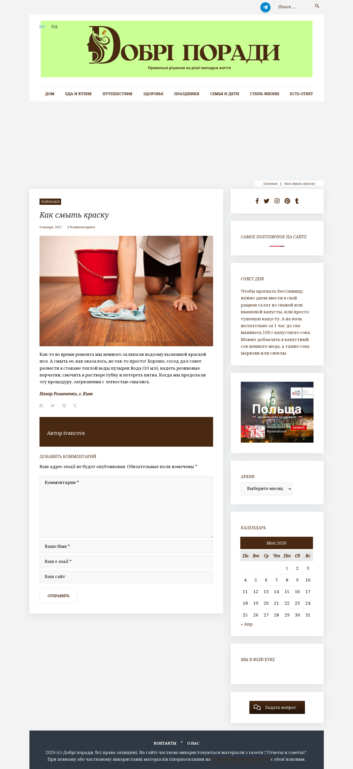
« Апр (247, 624)
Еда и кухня (78, 94)
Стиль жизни (264, 94)
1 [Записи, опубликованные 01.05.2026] (287, 568)
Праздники (186, 94)
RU (42, 26)
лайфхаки (50, 202)
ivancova (74, 433)
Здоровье (153, 94)
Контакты (165, 743)
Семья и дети (224, 94)
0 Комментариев (81, 227)
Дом (49, 94)
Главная (270, 183)
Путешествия (117, 94)
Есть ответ (301, 94)
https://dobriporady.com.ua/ (241, 759)
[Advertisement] (176, 139)
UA (54, 26)
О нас (193, 743)
